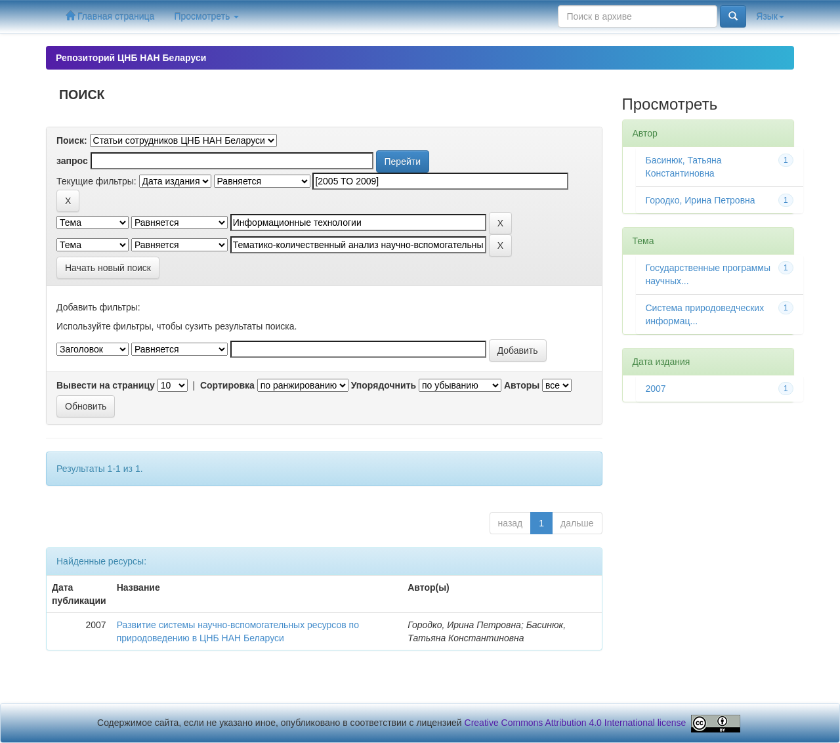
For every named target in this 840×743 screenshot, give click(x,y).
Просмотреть (206, 16)
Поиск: (71, 140)
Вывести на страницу (105, 385)
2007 (656, 388)
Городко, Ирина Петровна (700, 200)
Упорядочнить (383, 385)
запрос (72, 161)
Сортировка (227, 385)
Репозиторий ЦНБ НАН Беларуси (131, 58)
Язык (770, 16)
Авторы (521, 385)
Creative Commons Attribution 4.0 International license (575, 722)
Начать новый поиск (108, 268)
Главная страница (110, 16)
